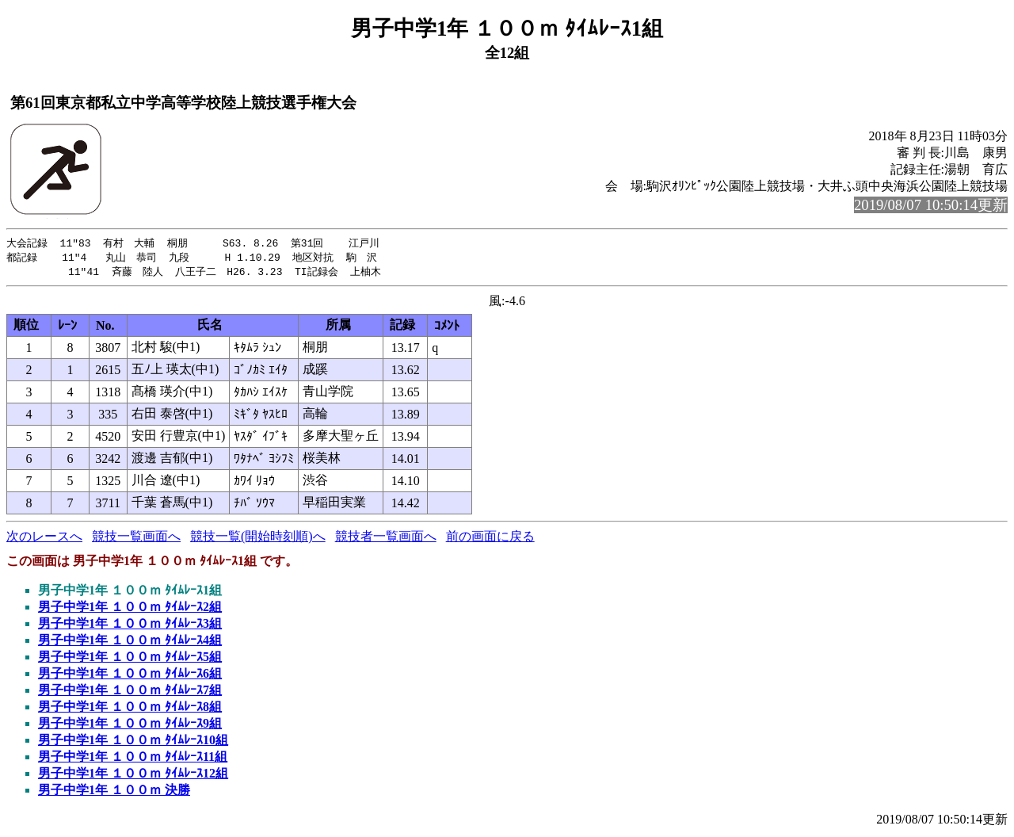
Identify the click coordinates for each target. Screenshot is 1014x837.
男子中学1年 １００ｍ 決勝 (114, 792)
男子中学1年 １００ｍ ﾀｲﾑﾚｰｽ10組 (133, 742)
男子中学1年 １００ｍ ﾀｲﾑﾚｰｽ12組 (133, 775)
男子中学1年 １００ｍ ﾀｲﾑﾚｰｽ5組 (130, 659)
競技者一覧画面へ (385, 538)
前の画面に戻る (490, 538)
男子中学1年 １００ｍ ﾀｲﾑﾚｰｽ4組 (130, 642)
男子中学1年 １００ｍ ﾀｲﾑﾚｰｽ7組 (130, 692)
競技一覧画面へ (136, 538)
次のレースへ (44, 538)
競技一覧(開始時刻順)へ (258, 538)
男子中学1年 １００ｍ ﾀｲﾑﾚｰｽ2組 (130, 609)
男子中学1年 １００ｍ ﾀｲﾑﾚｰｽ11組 (132, 759)
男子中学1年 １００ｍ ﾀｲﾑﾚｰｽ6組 (130, 675)
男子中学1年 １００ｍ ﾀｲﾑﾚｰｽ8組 (130, 709)
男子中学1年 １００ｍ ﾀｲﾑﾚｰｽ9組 (130, 725)
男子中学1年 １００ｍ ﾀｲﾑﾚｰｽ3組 (130, 626)
